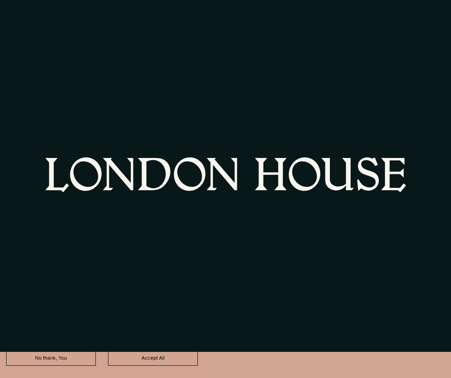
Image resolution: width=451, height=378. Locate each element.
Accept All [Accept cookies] (153, 358)
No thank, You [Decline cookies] (51, 358)
